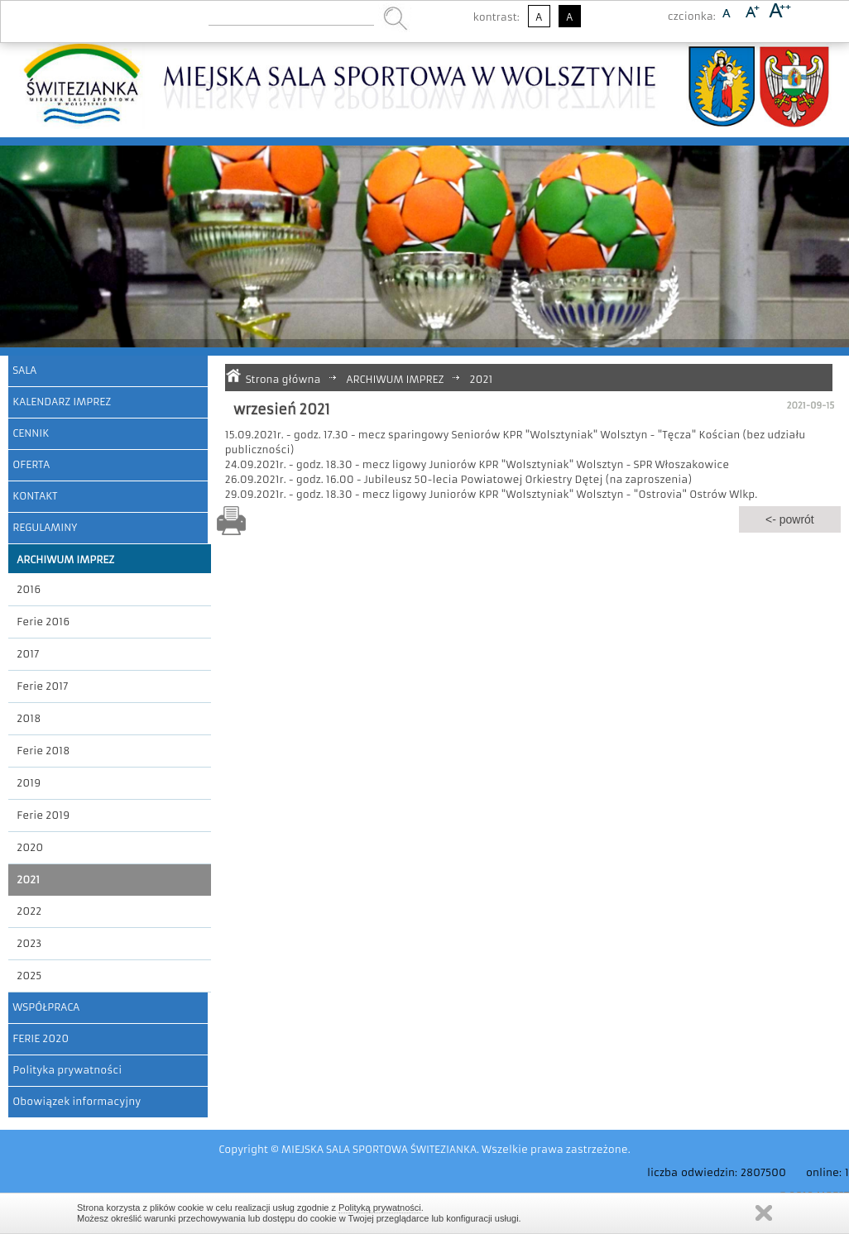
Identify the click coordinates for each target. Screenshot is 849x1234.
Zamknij (763, 1213)
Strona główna (283, 379)
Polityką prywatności (379, 1207)
